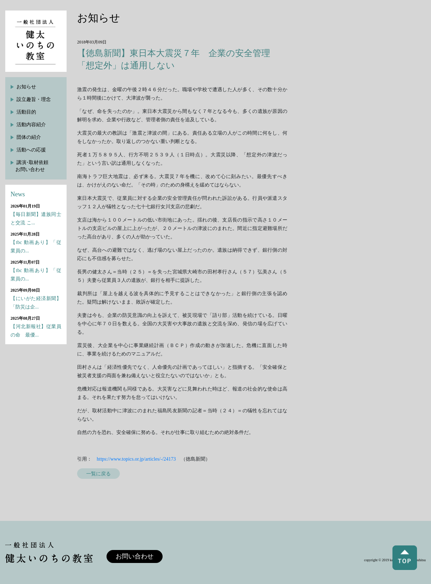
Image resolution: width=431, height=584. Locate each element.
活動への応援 (31, 149)
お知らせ (26, 86)
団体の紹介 (28, 137)
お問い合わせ (134, 556)
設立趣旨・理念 (33, 99)
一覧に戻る (98, 473)
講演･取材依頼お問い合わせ (31, 166)
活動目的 (26, 112)
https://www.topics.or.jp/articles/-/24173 (136, 459)
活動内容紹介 (31, 124)
